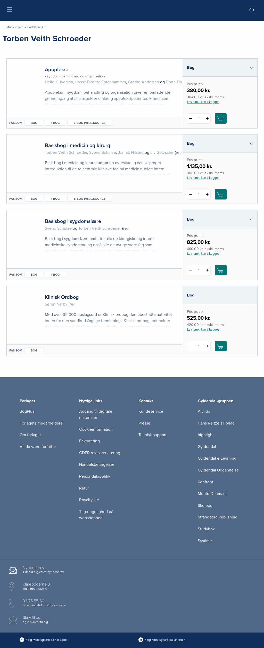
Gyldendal (207, 446)
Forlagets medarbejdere (41, 423)
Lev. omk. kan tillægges (203, 102)
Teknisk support (152, 434)
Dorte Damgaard (180, 82)
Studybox (206, 529)
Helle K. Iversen (59, 82)
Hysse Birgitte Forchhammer (100, 82)
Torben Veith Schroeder (66, 152)
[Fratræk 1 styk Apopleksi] (190, 118)
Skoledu (205, 505)
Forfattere (34, 27)
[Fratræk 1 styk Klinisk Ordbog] (190, 346)
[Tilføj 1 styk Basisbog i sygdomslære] (207, 270)
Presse (144, 423)
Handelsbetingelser (96, 464)
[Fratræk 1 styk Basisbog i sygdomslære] (190, 270)
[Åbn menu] (9, 10)
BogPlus (27, 411)
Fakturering (89, 441)
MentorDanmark (212, 493)
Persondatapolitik (94, 476)
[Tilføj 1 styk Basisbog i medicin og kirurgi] (207, 194)
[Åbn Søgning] (252, 10)
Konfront (205, 482)
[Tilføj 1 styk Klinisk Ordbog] (207, 346)
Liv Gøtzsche (162, 152)
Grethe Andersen (143, 82)
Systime (205, 540)
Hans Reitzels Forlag (216, 423)
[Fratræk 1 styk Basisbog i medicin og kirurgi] (190, 194)
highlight (206, 434)
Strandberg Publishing (217, 517)
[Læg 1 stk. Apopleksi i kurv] (221, 118)
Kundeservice (150, 411)
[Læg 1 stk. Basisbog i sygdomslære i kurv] (221, 270)
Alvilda (204, 411)
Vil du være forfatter (38, 446)
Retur (84, 488)
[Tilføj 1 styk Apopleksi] (207, 118)
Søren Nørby (56, 304)
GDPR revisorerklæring (99, 452)
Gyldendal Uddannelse (218, 470)
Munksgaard (14, 27)
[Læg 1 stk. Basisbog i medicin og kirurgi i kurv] (221, 194)
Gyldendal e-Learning (217, 458)
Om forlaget (30, 434)
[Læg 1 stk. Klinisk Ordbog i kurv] (221, 346)
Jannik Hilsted (131, 152)
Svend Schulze (102, 152)
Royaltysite (89, 499)
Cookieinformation (96, 429)
